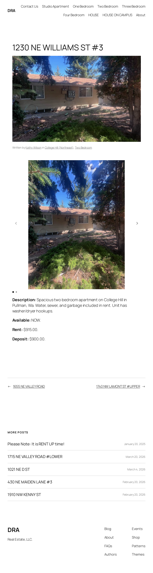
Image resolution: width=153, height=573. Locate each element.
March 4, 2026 (136, 455)
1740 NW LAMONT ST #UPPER (118, 372)
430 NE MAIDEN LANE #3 (30, 468)
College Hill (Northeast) (59, 147)
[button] (137, 216)
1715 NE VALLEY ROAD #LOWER (35, 443)
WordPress (138, 563)
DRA (11, 10)
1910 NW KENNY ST (24, 481)
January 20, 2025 (134, 430)
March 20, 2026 (135, 443)
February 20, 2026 (134, 468)
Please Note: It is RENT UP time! (36, 430)
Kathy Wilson (33, 147)
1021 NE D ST (19, 455)
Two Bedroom (83, 147)
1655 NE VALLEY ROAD (29, 372)
